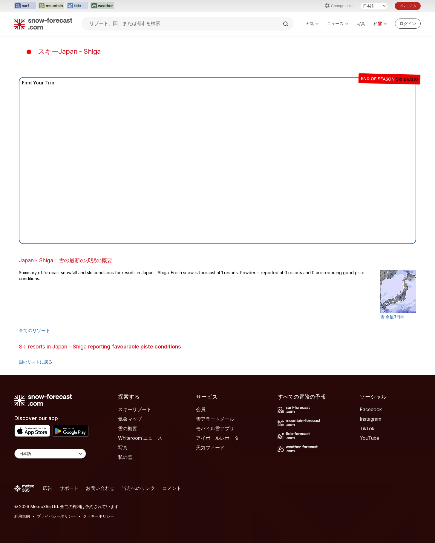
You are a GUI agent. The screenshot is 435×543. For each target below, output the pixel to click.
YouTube (369, 438)
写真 (361, 23)
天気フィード (210, 448)
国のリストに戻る (35, 361)
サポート (69, 488)
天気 (311, 23)
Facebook (371, 409)
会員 (201, 409)
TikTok (367, 428)
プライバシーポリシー (56, 516)
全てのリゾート (34, 330)
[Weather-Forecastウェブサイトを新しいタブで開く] (102, 6)
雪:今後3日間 (392, 316)
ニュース (337, 23)
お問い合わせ (100, 488)
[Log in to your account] (408, 23)
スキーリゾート (134, 409)
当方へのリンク (138, 488)
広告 (47, 488)
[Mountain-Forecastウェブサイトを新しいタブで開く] (51, 6)
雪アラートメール (215, 419)
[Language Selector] (50, 454)
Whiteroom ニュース (140, 438)
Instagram (370, 419)
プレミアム (407, 6)
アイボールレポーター (220, 438)
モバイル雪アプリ (215, 428)
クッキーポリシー (98, 516)
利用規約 (22, 516)
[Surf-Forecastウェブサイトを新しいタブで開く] (25, 6)
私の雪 (125, 457)
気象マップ (130, 419)
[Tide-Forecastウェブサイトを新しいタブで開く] (77, 6)
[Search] (286, 24)
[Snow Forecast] (43, 24)
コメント (171, 488)
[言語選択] (374, 6)
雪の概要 (127, 428)
